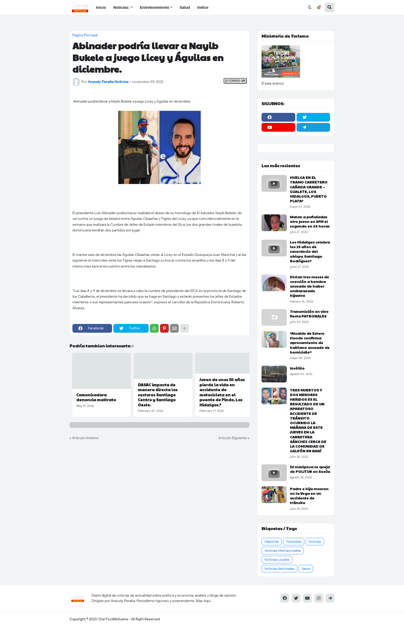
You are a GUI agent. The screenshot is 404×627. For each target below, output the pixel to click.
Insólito (297, 368)
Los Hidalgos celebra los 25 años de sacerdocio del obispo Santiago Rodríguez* (310, 251)
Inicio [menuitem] (101, 7)
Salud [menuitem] (185, 7)
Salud (306, 568)
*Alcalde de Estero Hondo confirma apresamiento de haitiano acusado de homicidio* (310, 342)
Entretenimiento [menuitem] (154, 7)
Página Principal (84, 35)
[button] (310, 7)
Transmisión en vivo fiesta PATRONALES (309, 313)
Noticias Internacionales (283, 550)
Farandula (293, 541)
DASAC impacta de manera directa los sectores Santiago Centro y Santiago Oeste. (158, 394)
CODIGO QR (235, 80)
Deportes (272, 541)
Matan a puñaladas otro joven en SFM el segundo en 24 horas (310, 221)
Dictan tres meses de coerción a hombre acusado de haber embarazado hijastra (309, 286)
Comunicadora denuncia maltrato (96, 397)
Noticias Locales (277, 559)
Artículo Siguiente (232, 438)
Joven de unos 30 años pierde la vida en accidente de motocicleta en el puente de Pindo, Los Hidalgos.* (222, 392)
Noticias (315, 541)
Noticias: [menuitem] (121, 7)
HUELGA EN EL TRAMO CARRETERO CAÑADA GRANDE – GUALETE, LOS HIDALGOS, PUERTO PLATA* (308, 189)
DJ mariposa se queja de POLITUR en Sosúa (310, 469)
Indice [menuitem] (202, 7)
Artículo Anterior (85, 438)
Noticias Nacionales (279, 568)
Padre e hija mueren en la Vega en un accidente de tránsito (309, 495)
